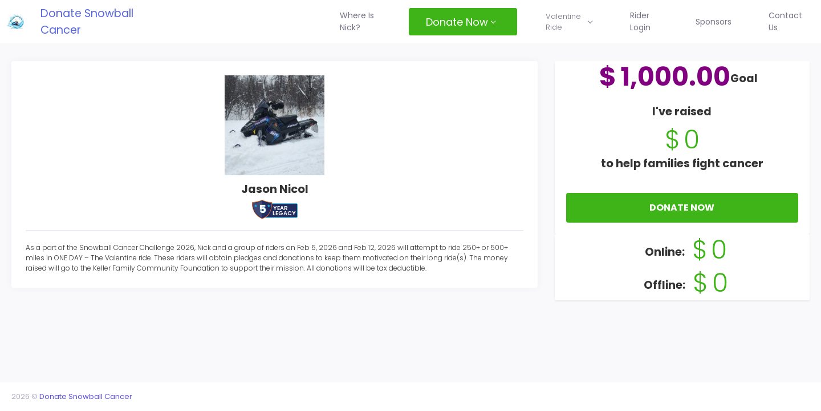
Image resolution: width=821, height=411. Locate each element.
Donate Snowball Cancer (102, 21)
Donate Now (678, 221)
